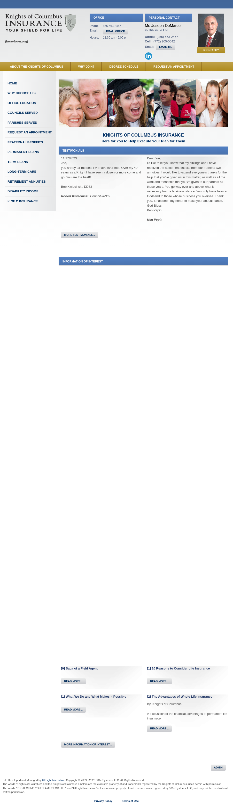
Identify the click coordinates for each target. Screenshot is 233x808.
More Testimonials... (79, 234)
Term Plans (18, 162)
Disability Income (23, 191)
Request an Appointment (173, 66)
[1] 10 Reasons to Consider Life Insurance (178, 668)
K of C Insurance (23, 201)
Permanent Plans (23, 152)
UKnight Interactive (53, 780)
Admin (218, 767)
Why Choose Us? (22, 93)
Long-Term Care (22, 171)
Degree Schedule (123, 66)
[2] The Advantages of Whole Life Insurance (179, 696)
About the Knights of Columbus (36, 66)
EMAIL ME (165, 46)
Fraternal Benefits (25, 142)
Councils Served (23, 112)
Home (12, 83)
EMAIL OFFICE (115, 31)
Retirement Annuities (27, 181)
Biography (211, 50)
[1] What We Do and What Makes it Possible (93, 696)
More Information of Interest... (88, 744)
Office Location (22, 103)
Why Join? (86, 66)
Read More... (73, 681)
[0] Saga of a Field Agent (79, 668)
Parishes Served (22, 122)
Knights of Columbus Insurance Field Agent (40, 23)
